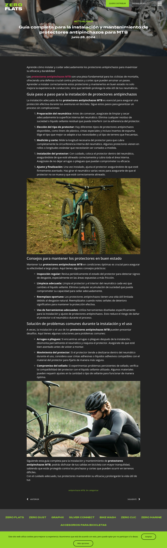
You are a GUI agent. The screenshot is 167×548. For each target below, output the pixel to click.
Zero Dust (37, 517)
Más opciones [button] (83, 543)
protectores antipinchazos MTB (51, 76)
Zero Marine (151, 517)
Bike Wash (108, 517)
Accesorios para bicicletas (83, 525)
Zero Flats (14, 517)
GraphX (57, 517)
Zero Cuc (128, 517)
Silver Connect (82, 517)
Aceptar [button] (148, 536)
